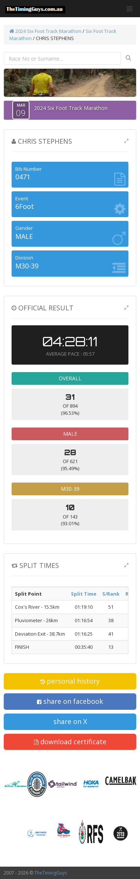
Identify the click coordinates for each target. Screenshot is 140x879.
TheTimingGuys (50, 873)
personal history (70, 680)
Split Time (83, 593)
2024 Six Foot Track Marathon (45, 31)
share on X (70, 721)
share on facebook (70, 701)
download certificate (70, 741)
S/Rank (110, 593)
